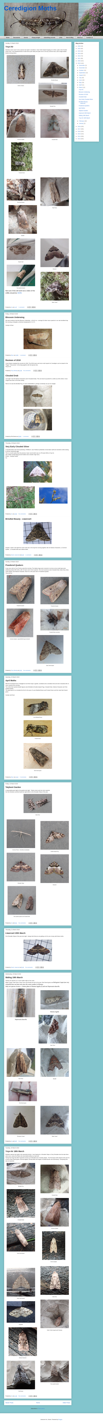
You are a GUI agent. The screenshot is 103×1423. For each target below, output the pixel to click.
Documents (16, 37)
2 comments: (23, 777)
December (82, 65)
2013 (79, 138)
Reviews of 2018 (13, 360)
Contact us (89, 37)
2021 (79, 58)
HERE (19, 293)
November (82, 68)
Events (26, 37)
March (81, 87)
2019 (79, 63)
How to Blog (69, 37)
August (81, 75)
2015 (79, 134)
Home (8, 37)
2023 (79, 53)
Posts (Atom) (41, 1408)
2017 (79, 129)
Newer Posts (9, 1402)
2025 (79, 48)
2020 (79, 61)
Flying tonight (36, 37)
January (81, 123)
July (80, 77)
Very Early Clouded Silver (17, 446)
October (81, 70)
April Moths (11, 680)
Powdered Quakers (14, 565)
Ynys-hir (9, 47)
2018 (79, 126)
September (82, 72)
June (80, 80)
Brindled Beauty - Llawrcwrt (18, 519)
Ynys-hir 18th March (15, 1151)
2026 (79, 46)
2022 (79, 56)
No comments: (27, 370)
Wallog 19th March (14, 977)
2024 (79, 51)
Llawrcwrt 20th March (16, 933)
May (80, 82)
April (80, 85)
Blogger (60, 1419)
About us (80, 37)
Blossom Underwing (15, 317)
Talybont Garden (13, 787)
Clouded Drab (12, 375)
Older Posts (66, 1402)
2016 (79, 131)
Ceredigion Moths (30, 8)
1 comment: (21, 307)
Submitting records (49, 37)
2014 (79, 136)
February (81, 121)
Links (60, 37)
